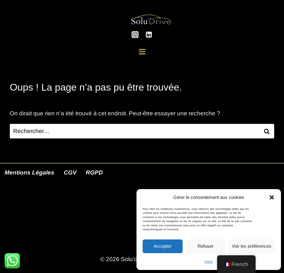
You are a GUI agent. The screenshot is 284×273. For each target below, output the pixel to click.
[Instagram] (135, 35)
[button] (272, 197)
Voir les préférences (251, 246)
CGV (70, 172)
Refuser (205, 246)
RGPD (209, 261)
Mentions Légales (29, 172)
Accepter (163, 246)
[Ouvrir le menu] (142, 49)
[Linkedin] (149, 35)
